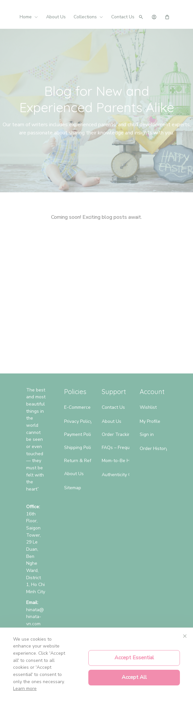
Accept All (134, 677)
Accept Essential (134, 657)
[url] (36, 617)
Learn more (25, 688)
